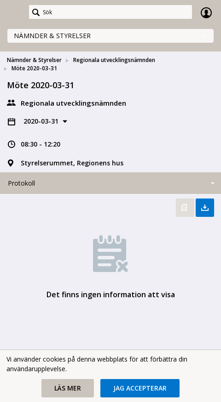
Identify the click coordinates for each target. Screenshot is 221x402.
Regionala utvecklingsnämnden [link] (114, 60)
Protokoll (21, 183)
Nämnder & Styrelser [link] (34, 60)
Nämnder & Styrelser (52, 35)
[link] (14, 12)
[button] (67, 388)
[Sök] (110, 12)
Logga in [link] (206, 12)
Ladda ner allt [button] (205, 207)
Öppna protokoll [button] (185, 207)
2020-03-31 (41, 121)
